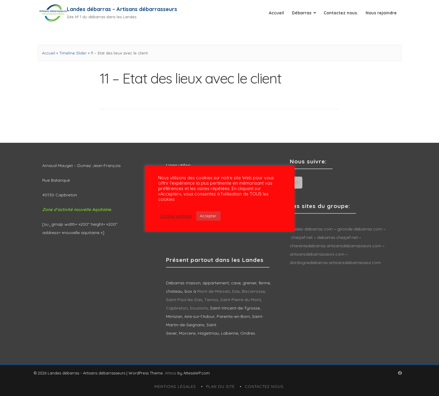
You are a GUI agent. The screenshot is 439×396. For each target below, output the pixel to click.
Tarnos (211, 299)
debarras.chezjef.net (338, 237)
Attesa (170, 373)
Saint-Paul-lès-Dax (184, 299)
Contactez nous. (341, 13)
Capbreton (177, 308)
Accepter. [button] (208, 215)
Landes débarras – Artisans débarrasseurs (122, 9)
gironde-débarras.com (359, 229)
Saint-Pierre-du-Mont (240, 299)
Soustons (199, 308)
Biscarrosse (253, 291)
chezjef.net (302, 237)
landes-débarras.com (311, 229)
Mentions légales (175, 386)
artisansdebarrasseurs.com (317, 254)
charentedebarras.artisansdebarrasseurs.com (335, 245)
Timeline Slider (73, 53)
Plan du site (220, 386)
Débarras (301, 13)
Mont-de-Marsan (213, 291)
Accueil (276, 13)
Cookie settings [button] (176, 216)
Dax (236, 291)
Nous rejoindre (381, 13)
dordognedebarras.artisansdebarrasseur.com (335, 262)
